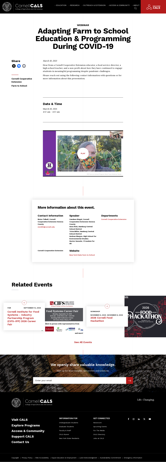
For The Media (99, 430)
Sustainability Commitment (110, 458)
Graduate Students (66, 426)
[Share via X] (14, 66)
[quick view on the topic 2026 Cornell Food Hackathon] (107, 306)
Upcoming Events (100, 426)
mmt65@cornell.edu (46, 227)
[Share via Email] (24, 66)
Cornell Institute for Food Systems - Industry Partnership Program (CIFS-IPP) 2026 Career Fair (23, 318)
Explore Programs (26, 425)
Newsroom (97, 423)
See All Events (83, 342)
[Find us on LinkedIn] (139, 419)
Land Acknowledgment (88, 458)
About (136, 5)
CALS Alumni (64, 434)
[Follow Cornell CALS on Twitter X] (144, 419)
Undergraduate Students (68, 423)
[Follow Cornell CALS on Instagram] (133, 419)
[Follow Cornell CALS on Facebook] (128, 419)
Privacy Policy (27, 458)
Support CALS (23, 436)
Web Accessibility (42, 458)
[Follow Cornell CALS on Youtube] (150, 419)
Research (75, 5)
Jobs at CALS (98, 438)
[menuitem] (60, 5)
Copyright (15, 458)
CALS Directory (99, 434)
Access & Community (119, 5)
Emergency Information (133, 458)
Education (61, 5)
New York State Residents (69, 438)
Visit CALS (20, 420)
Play (85, 155)
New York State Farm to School (82, 255)
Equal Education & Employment (64, 458)
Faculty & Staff (65, 430)
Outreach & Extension (94, 5)
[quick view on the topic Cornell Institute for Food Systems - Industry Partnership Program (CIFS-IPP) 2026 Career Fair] (24, 302)
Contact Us (20, 442)
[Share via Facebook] (19, 66)
